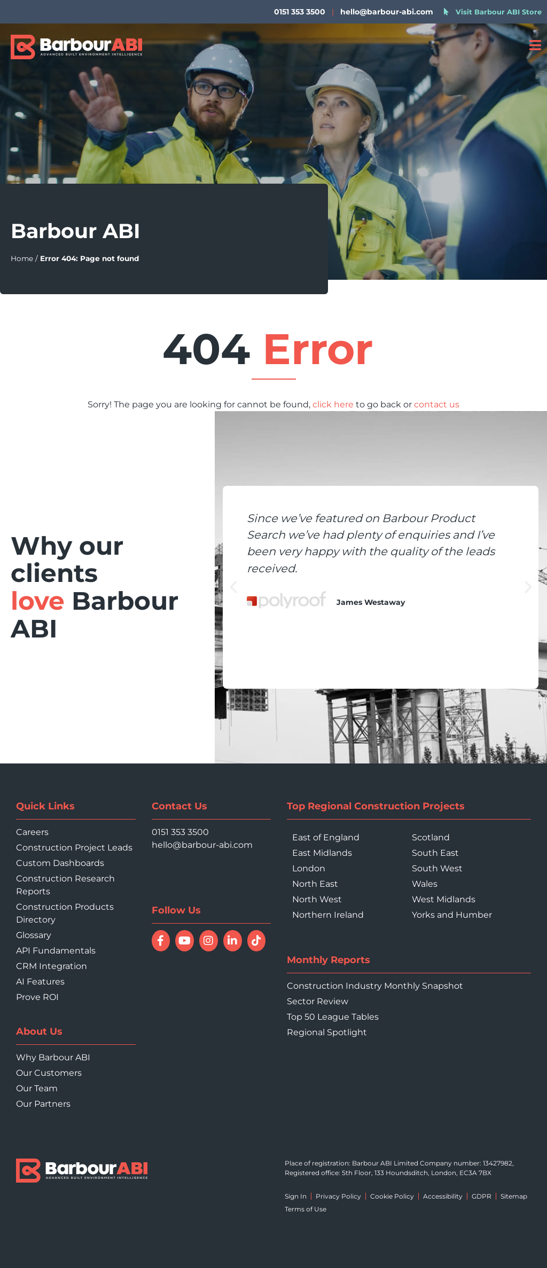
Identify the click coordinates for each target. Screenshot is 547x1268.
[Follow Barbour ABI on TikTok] (256, 940)
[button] (233, 587)
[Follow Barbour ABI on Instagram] (208, 940)
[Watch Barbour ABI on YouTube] (184, 940)
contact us (436, 404)
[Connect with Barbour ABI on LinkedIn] (232, 940)
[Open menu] (535, 45)
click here (333, 404)
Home (22, 258)
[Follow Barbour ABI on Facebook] (161, 940)
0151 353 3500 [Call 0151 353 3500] (180, 832)
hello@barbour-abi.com (386, 12)
